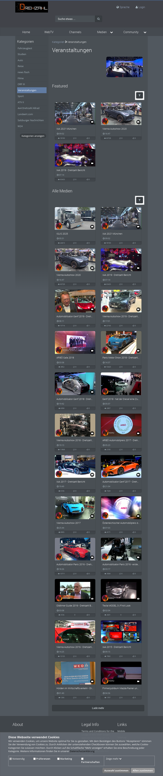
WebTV (49, 32)
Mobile (121, 731)
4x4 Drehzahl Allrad (28, 108)
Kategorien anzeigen (33, 136)
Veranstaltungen (27, 90)
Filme (21, 78)
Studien (22, 54)
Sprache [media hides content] (123, 7)
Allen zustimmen (143, 770)
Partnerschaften (90, 761)
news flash (23, 72)
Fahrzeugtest (25, 48)
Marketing (64, 758)
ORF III (21, 84)
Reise (21, 66)
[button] (139, 95)
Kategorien (58, 42)
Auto (20, 60)
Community (131, 32)
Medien (102, 32)
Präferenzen (41, 758)
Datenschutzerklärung (82, 751)
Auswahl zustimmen (116, 770)
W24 (20, 126)
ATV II (21, 102)
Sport (21, 96)
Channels (75, 32)
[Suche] (98, 19)
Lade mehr (98, 708)
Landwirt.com (25, 114)
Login (142, 7)
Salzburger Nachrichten (31, 120)
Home (26, 32)
